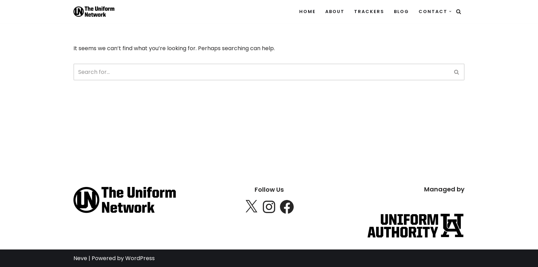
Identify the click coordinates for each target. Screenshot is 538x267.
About (334, 11)
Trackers (369, 11)
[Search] (458, 11)
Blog (401, 11)
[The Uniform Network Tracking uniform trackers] (94, 11)
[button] (450, 11)
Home (307, 11)
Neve (80, 258)
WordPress (140, 258)
